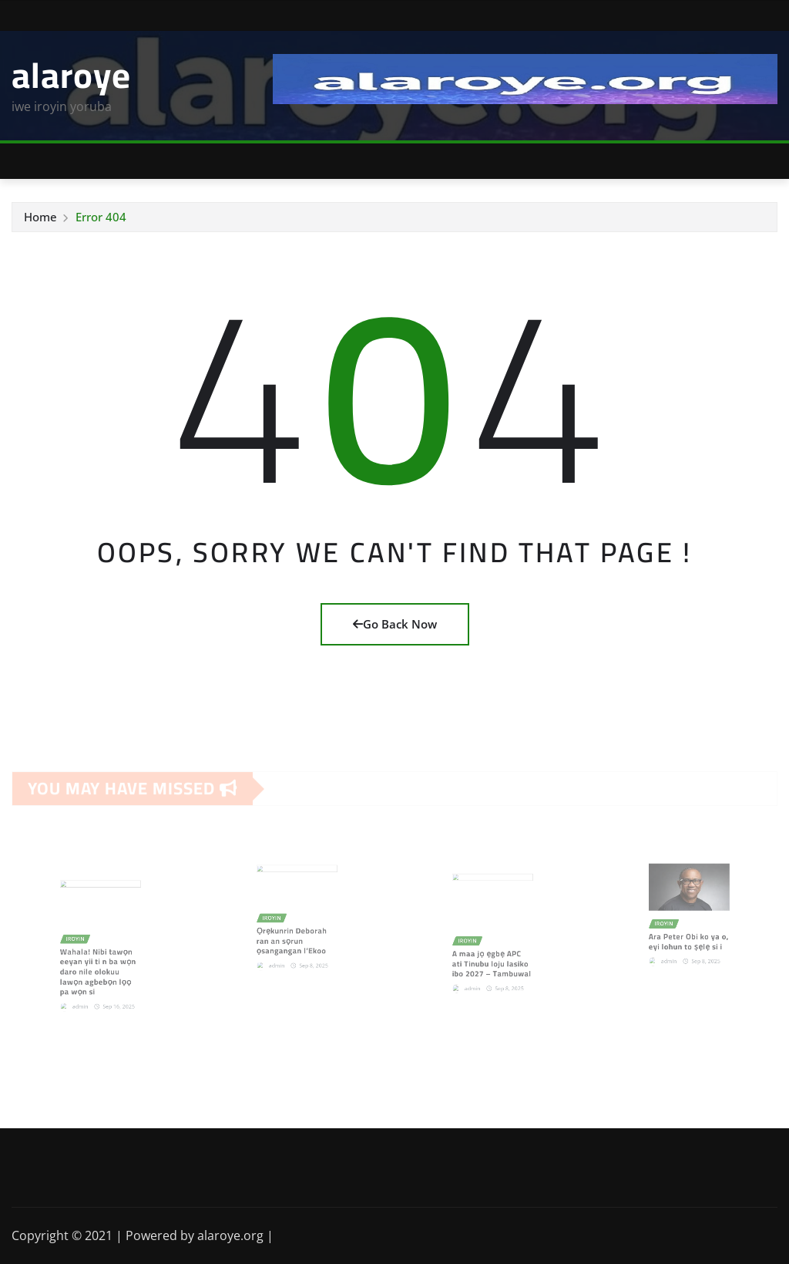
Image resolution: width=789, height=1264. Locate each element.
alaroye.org (230, 1235)
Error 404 (101, 216)
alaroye (71, 75)
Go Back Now (395, 624)
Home (40, 216)
